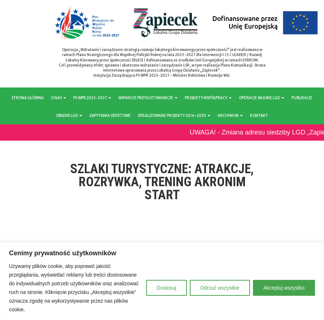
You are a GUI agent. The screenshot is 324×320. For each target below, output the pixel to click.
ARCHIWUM (230, 115)
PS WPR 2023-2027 (92, 97)
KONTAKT (259, 115)
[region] (162, 281)
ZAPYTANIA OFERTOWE (110, 115)
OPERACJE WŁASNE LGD (261, 97)
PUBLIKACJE (302, 97)
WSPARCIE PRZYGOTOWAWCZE (148, 97)
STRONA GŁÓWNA (28, 97)
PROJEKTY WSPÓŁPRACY (208, 97)
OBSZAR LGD (69, 115)
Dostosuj (166, 288)
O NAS (58, 97)
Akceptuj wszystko (284, 288)
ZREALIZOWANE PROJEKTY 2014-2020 (174, 115)
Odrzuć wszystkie (220, 288)
